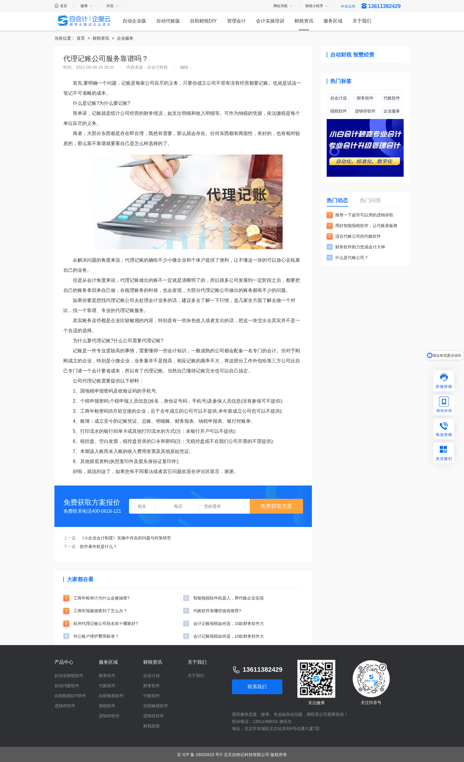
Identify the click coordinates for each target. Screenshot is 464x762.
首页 (60, 6)
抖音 (113, 6)
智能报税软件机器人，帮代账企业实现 (228, 598)
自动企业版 (134, 20)
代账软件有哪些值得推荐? (217, 610)
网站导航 (283, 6)
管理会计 (236, 20)
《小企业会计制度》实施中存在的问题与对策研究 (125, 538)
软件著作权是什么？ (98, 546)
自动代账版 (168, 20)
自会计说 (338, 98)
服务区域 (332, 20)
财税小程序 (317, 6)
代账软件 (392, 98)
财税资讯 (303, 20)
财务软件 (365, 98)
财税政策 (151, 726)
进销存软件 (365, 111)
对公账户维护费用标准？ (96, 636)
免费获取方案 (276, 506)
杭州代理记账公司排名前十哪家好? (105, 623)
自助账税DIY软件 (70, 695)
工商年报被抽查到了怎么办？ (100, 610)
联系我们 (257, 686)
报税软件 (338, 111)
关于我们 (361, 20)
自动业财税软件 (68, 675)
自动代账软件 (66, 685)
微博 (86, 6)
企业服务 (125, 38)
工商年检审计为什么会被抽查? (101, 598)
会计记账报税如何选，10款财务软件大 (228, 623)
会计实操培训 (270, 20)
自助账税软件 (111, 695)
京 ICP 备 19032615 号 (198, 754)
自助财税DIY (203, 20)
